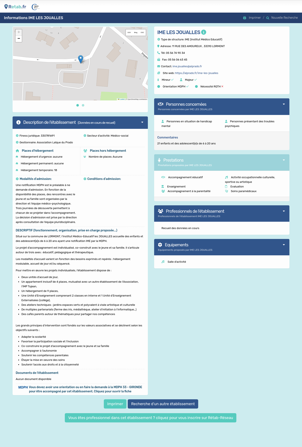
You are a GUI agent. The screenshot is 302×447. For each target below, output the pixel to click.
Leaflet (121, 99)
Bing (135, 32)
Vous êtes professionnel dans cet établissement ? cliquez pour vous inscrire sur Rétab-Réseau (150, 417)
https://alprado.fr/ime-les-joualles (196, 73)
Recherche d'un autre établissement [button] (163, 404)
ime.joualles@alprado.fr (187, 66)
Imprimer (115, 404)
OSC (142, 32)
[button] (80, 59)
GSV (129, 32)
